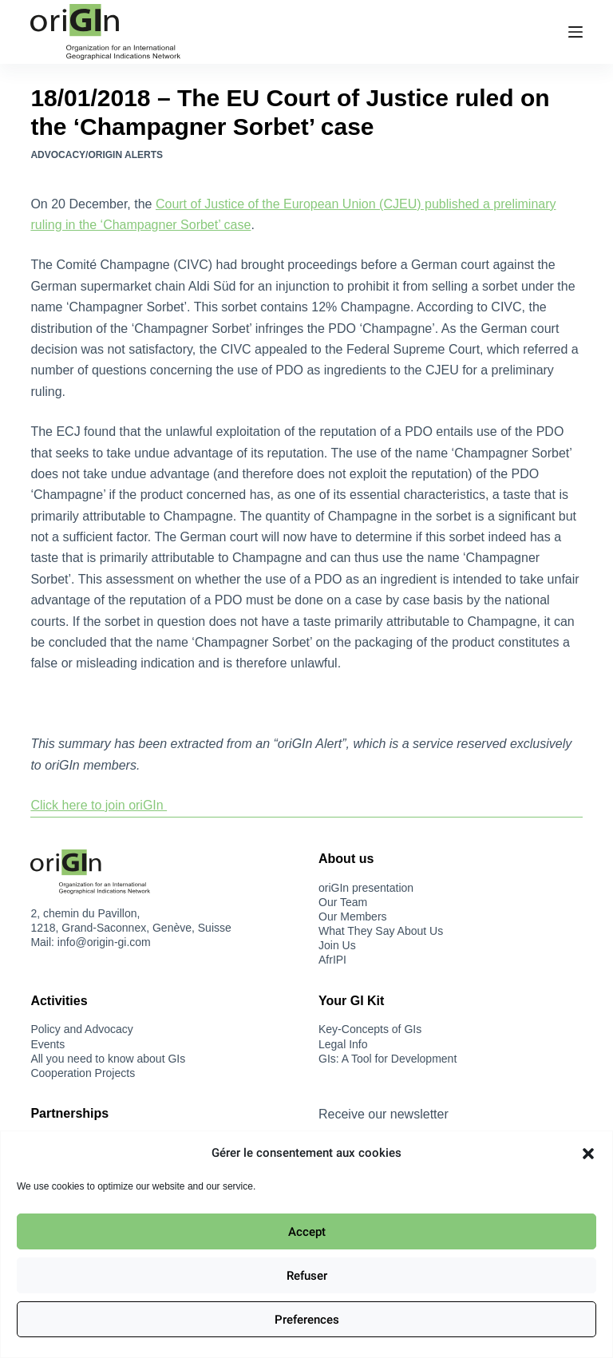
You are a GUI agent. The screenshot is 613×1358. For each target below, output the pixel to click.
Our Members (352, 916)
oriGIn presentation (365, 887)
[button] (588, 1154)
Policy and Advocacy (81, 1029)
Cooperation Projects (82, 1073)
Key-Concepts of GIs (369, 1029)
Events (47, 1044)
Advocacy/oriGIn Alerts (96, 154)
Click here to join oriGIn (98, 805)
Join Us (337, 945)
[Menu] (575, 32)
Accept (307, 1232)
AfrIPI (332, 959)
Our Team (342, 902)
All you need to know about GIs (107, 1058)
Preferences (307, 1319)
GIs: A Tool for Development (387, 1058)
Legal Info (343, 1044)
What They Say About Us (380, 930)
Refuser (307, 1276)
